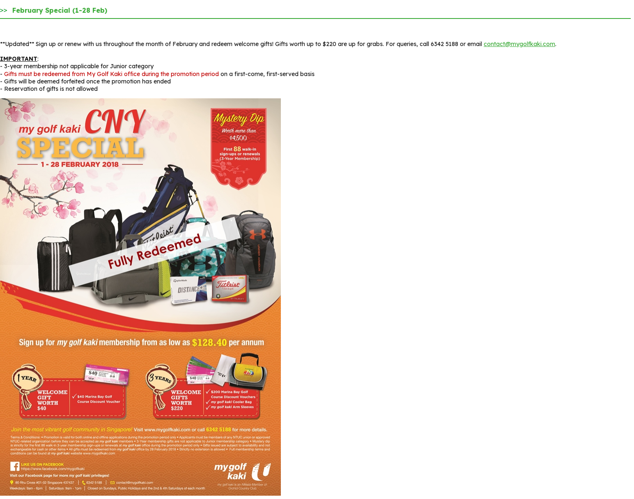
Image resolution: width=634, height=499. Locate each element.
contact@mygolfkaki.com (519, 44)
